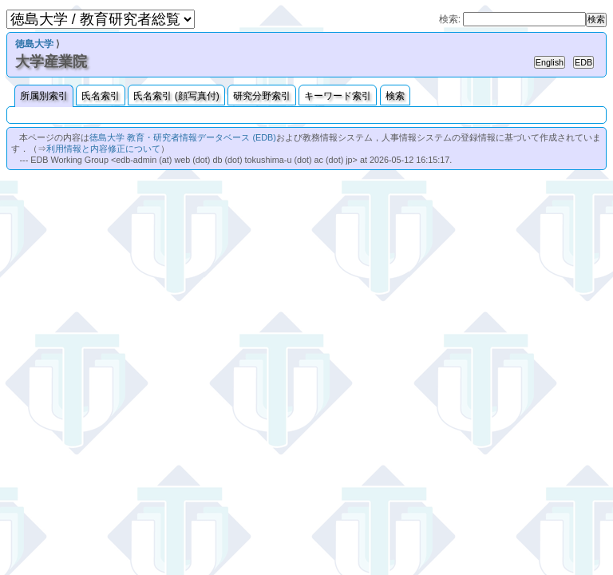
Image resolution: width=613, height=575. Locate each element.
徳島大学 (34, 44)
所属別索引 (44, 95)
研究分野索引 (262, 95)
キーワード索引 (337, 95)
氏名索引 (100, 95)
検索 (395, 95)
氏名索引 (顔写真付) (176, 95)
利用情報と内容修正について (103, 148)
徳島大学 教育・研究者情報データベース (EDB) (182, 137)
